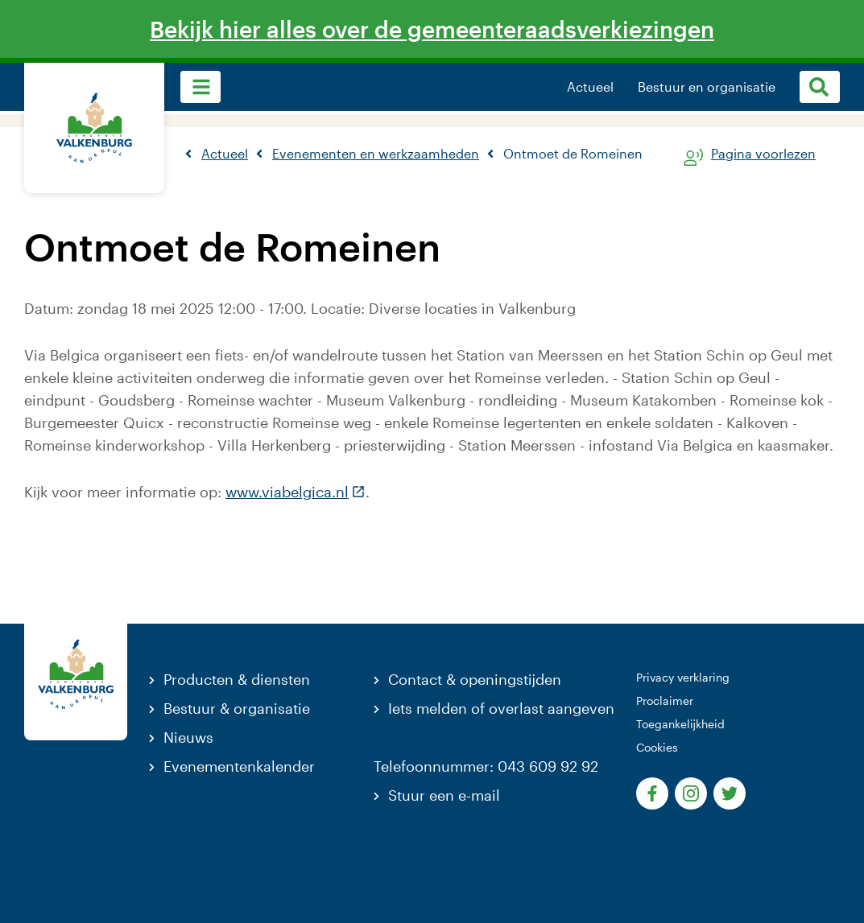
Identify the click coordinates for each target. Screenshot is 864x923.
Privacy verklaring (683, 677)
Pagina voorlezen (763, 154)
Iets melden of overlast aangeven (501, 708)
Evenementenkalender (239, 766)
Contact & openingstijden (474, 679)
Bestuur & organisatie (236, 708)
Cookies (657, 747)
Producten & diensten (236, 679)
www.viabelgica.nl (295, 492)
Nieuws (188, 737)
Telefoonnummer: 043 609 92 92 (486, 766)
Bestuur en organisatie (706, 86)
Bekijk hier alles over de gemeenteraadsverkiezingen (432, 29)
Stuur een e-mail (444, 795)
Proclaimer (664, 700)
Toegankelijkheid (680, 724)
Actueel (590, 86)
